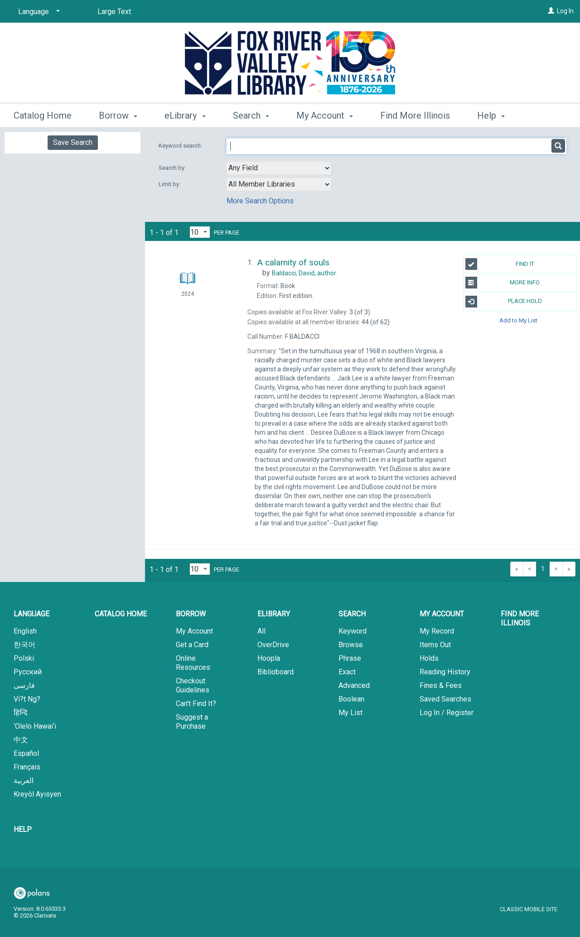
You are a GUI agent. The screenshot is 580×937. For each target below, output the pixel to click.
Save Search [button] (72, 142)
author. (304, 273)
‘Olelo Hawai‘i (35, 726)
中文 (21, 739)
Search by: (173, 167)
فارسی (24, 685)
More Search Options (260, 201)
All (261, 631)
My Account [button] (324, 114)
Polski (24, 658)
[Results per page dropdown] (200, 232)
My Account (194, 631)
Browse (350, 644)
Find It (499, 264)
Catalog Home (43, 114)
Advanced (354, 685)
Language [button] (31, 614)
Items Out (435, 644)
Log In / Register (447, 712)
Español (26, 753)
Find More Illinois (415, 114)
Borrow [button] (118, 114)
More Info (502, 282)
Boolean (351, 699)
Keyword (352, 631)
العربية (24, 780)
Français (27, 767)
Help (23, 829)
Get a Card (192, 644)
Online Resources (193, 663)
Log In (565, 10)
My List (350, 712)
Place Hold (503, 302)
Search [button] (251, 114)
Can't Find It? (196, 703)
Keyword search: (181, 145)
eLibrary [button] (184, 114)
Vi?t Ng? (27, 699)
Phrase (349, 658)
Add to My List (518, 320)
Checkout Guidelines (192, 685)
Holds (429, 658)
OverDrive (273, 644)
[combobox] (279, 168)
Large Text (114, 11)
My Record (437, 631)
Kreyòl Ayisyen (37, 794)
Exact (347, 672)
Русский (28, 672)
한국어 (24, 644)
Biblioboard (275, 672)
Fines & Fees (441, 685)
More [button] (495, 115)
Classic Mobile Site (528, 909)
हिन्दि (21, 712)
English (25, 631)
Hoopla (268, 658)
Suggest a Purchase (192, 721)
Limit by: (170, 184)
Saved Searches (445, 699)
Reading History (445, 672)
